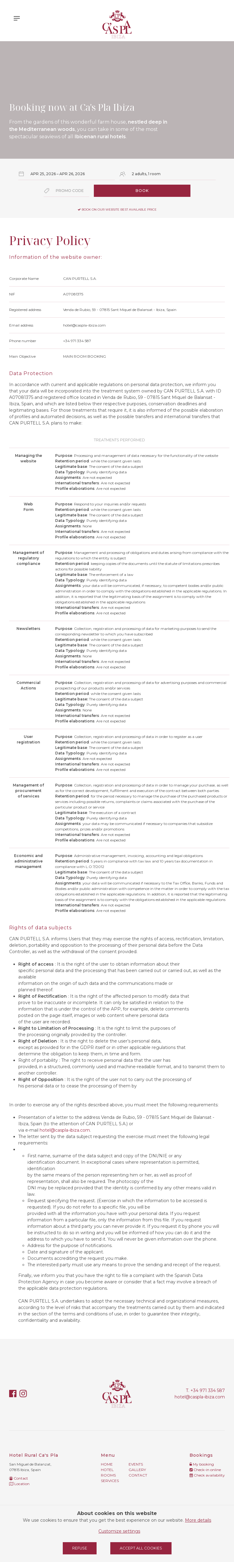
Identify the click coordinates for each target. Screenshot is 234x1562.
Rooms (108, 1475)
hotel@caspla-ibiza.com (65, 1130)
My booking (202, 1464)
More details (198, 1520)
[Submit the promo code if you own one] (66, 191)
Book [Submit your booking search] (142, 190)
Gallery (137, 1469)
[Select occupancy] (167, 174)
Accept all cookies (141, 1548)
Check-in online (205, 1469)
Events (136, 1464)
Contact (18, 1478)
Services (110, 1480)
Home (107, 1464)
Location (19, 1483)
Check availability (207, 1475)
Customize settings (119, 1531)
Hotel (107, 1469)
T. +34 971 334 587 (205, 1390)
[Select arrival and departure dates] (66, 174)
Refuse (79, 1548)
